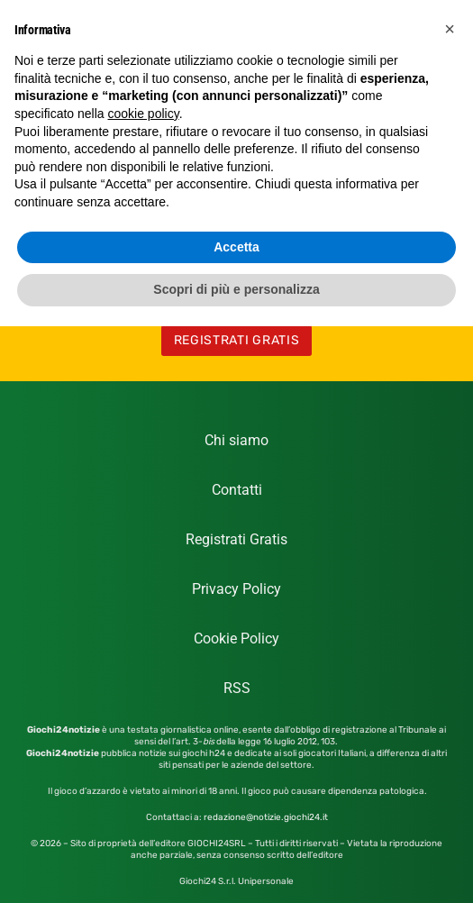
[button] (449, 28)
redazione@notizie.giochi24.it (266, 817)
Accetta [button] (236, 247)
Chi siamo (236, 440)
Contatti (237, 489)
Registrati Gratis (236, 539)
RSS (236, 688)
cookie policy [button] (143, 113)
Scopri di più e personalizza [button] (236, 289)
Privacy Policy (236, 588)
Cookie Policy (236, 638)
